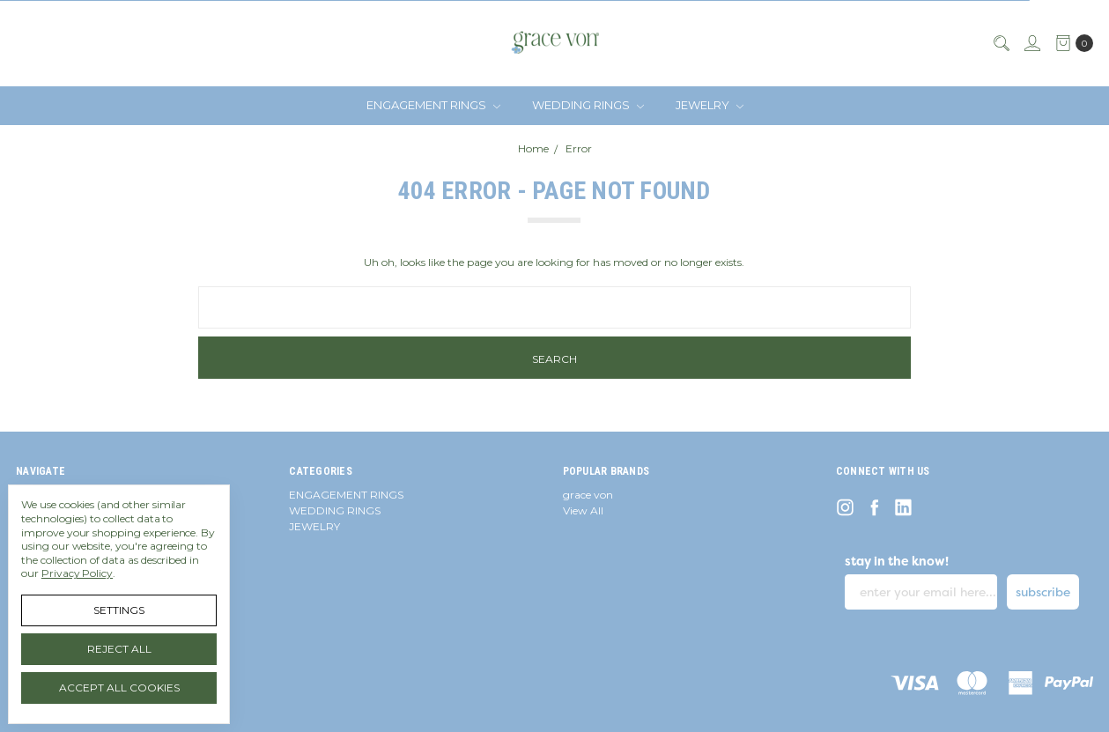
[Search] (1001, 43)
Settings (118, 610)
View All (583, 510)
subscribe (1043, 592)
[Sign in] (1031, 43)
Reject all (119, 648)
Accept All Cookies (119, 687)
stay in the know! (897, 561)
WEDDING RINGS (588, 105)
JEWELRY (709, 105)
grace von (588, 494)
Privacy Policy (77, 573)
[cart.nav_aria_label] (1070, 43)
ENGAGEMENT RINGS (433, 105)
